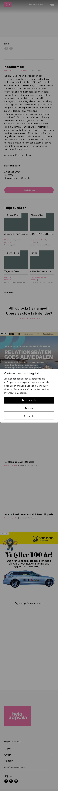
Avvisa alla (29, 416)
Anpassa (29, 408)
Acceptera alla (29, 400)
